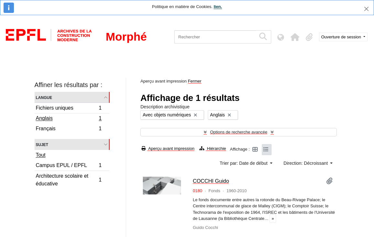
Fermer (194, 81)
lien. (218, 6)
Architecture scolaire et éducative (69, 179)
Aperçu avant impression (168, 148)
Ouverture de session (341, 37)
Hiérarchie (212, 148)
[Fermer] (366, 8)
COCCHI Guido (211, 181)
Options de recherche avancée (238, 132)
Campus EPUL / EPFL (69, 166)
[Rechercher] (215, 37)
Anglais (69, 118)
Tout (41, 155)
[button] (295, 37)
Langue (44, 97)
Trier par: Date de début (244, 163)
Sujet (42, 144)
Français (69, 129)
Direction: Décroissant (306, 163)
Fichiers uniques (69, 109)
